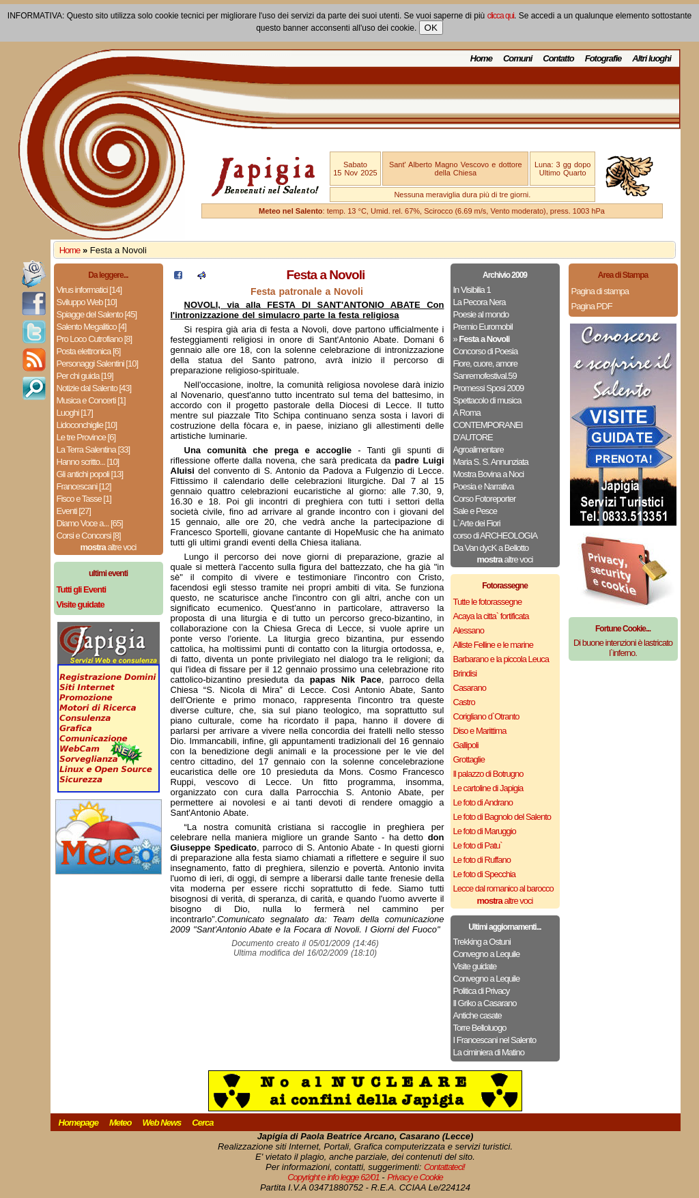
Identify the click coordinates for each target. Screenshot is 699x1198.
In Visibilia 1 (472, 290)
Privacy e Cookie (415, 1177)
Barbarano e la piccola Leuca (501, 659)
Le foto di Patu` (477, 845)
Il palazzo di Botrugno (488, 774)
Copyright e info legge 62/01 (333, 1177)
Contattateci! (444, 1167)
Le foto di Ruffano (482, 860)
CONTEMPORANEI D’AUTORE (488, 431)
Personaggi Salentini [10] (98, 363)
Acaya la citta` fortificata (491, 616)
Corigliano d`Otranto (486, 716)
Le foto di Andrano (483, 802)
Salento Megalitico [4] (91, 327)
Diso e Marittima (480, 731)
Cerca (202, 1122)
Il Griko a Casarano (485, 1003)
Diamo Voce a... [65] (90, 523)
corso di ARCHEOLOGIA (495, 535)
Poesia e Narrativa (483, 486)
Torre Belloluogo (480, 1028)
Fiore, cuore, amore (485, 363)
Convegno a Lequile (486, 954)
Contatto (558, 58)
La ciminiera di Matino (488, 1052)
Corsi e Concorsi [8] (89, 535)
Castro (464, 702)
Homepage (78, 1122)
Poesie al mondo (481, 314)
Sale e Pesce (475, 511)
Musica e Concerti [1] (91, 400)
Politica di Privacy (481, 991)
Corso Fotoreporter (484, 499)
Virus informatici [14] (89, 290)
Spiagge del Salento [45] (97, 314)
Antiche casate (477, 1015)
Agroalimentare (478, 449)
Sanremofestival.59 (485, 376)
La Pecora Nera (479, 302)
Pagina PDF (591, 306)
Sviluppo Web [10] (87, 302)
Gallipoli (466, 745)
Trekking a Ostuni (482, 942)
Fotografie (603, 58)
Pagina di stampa (600, 291)
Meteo (120, 1122)
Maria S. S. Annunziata (490, 462)
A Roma (467, 413)
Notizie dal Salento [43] (94, 388)
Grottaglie (469, 759)
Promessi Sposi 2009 (488, 388)
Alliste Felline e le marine (493, 645)
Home (481, 58)
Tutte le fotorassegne (487, 602)
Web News (162, 1122)
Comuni (517, 58)
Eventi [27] (74, 511)
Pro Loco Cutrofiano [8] (94, 339)
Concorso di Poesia (485, 351)
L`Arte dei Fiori (476, 523)
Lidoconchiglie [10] (87, 425)
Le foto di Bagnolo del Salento (502, 817)
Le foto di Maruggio (484, 831)
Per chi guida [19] (85, 376)
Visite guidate (475, 966)
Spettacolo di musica (487, 400)
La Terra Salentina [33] (93, 449)
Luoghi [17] (75, 413)
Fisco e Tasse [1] (84, 499)
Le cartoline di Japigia (488, 788)
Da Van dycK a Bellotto (491, 548)
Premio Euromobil (483, 327)
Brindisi (465, 673)
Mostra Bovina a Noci (488, 474)
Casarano (469, 688)
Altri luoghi (651, 58)
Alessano (468, 630)
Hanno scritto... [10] (88, 462)
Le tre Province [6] (86, 437)
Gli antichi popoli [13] (90, 474)
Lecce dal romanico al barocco (503, 888)
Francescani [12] (84, 486)
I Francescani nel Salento (495, 1040)
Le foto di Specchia (484, 874)
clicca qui (500, 15)
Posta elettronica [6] (89, 351)
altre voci (109, 547)
